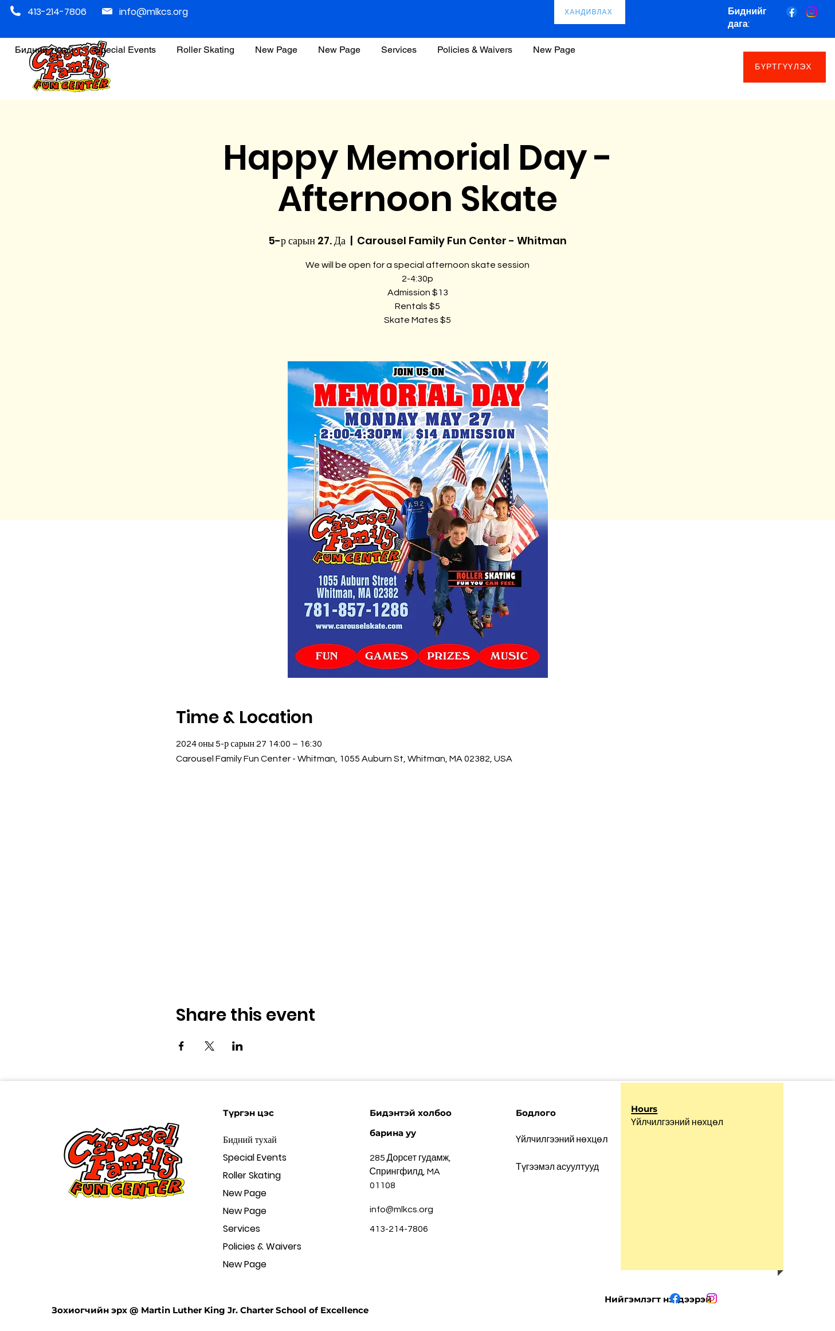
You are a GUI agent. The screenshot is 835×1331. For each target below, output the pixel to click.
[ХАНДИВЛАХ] (589, 12)
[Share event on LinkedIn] (237, 1046)
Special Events (255, 1157)
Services (241, 1228)
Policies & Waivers (262, 1246)
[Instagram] (812, 12)
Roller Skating (252, 1175)
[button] (475, 44)
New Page (244, 1193)
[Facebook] (792, 12)
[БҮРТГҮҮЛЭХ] (784, 67)
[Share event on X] (209, 1046)
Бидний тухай (250, 1139)
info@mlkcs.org (153, 11)
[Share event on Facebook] (181, 1046)
